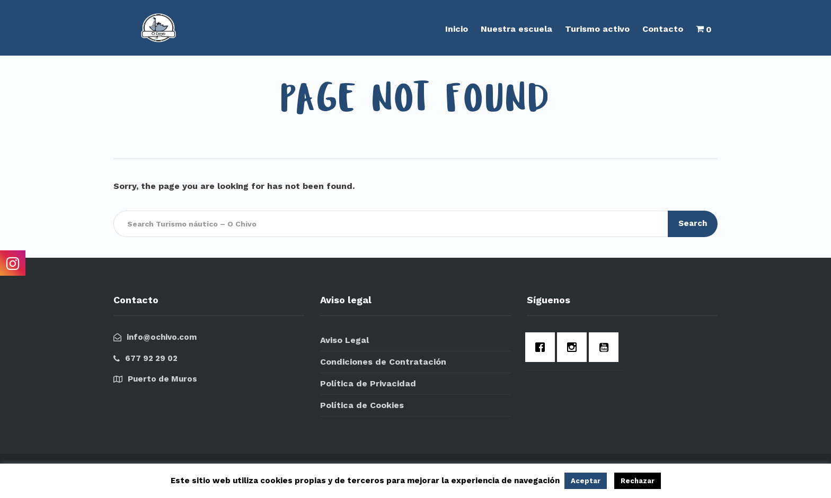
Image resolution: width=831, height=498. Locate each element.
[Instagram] (574, 347)
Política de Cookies (362, 405)
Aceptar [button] (585, 481)
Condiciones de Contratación (383, 362)
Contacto (662, 29)
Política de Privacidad (368, 383)
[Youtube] (606, 347)
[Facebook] (543, 347)
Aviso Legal (344, 340)
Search (692, 223)
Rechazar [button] (638, 481)
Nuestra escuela (516, 29)
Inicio (456, 29)
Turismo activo (597, 29)
